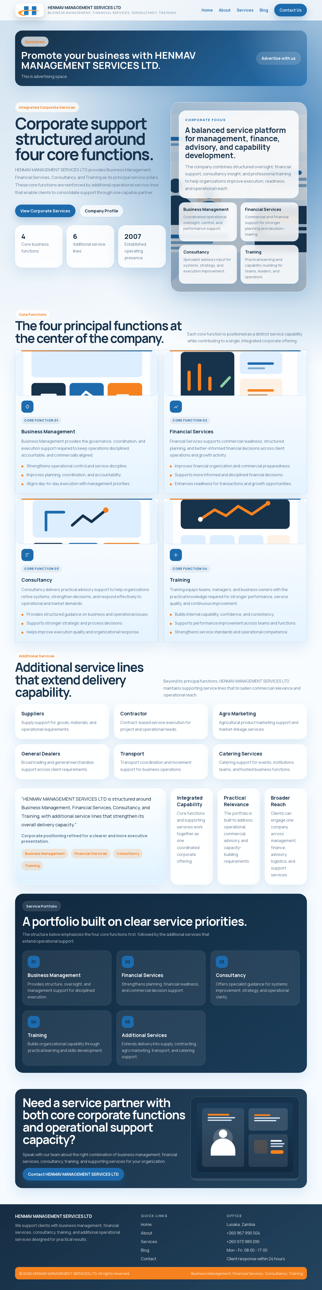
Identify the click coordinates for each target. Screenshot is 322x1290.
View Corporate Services (45, 211)
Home (207, 10)
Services (245, 10)
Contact (148, 1258)
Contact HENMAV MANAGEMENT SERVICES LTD (73, 1174)
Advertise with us (279, 58)
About (225, 10)
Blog (264, 10)
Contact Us (290, 10)
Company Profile (101, 211)
